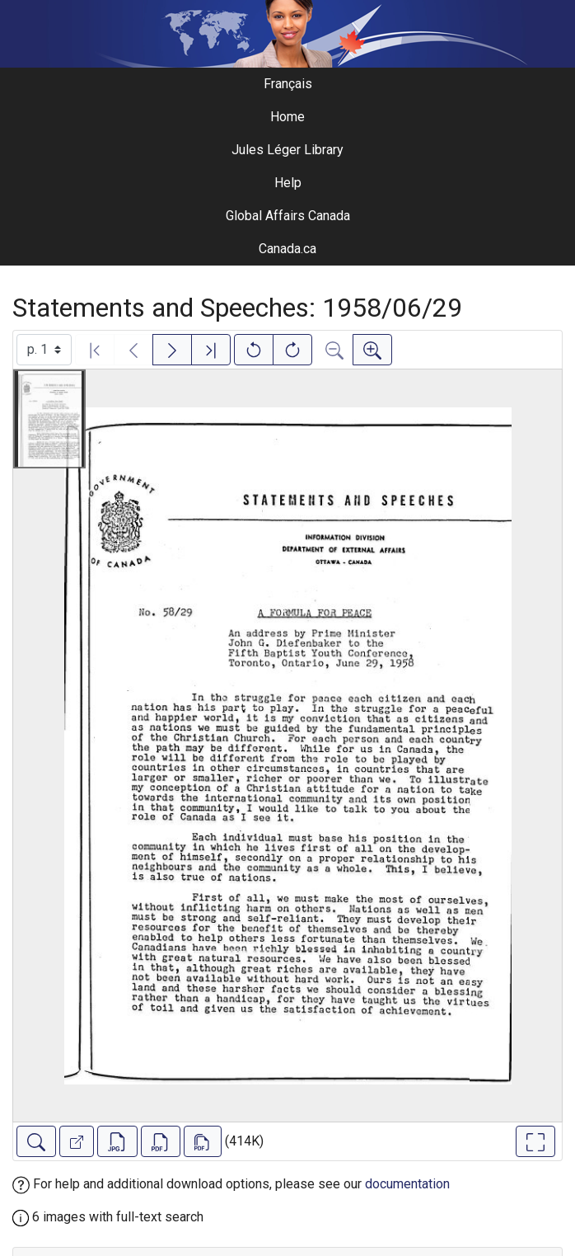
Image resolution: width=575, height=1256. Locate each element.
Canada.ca (287, 248)
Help (288, 183)
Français (288, 84)
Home (287, 117)
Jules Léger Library (287, 150)
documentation (407, 1184)
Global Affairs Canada (288, 215)
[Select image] (44, 349)
